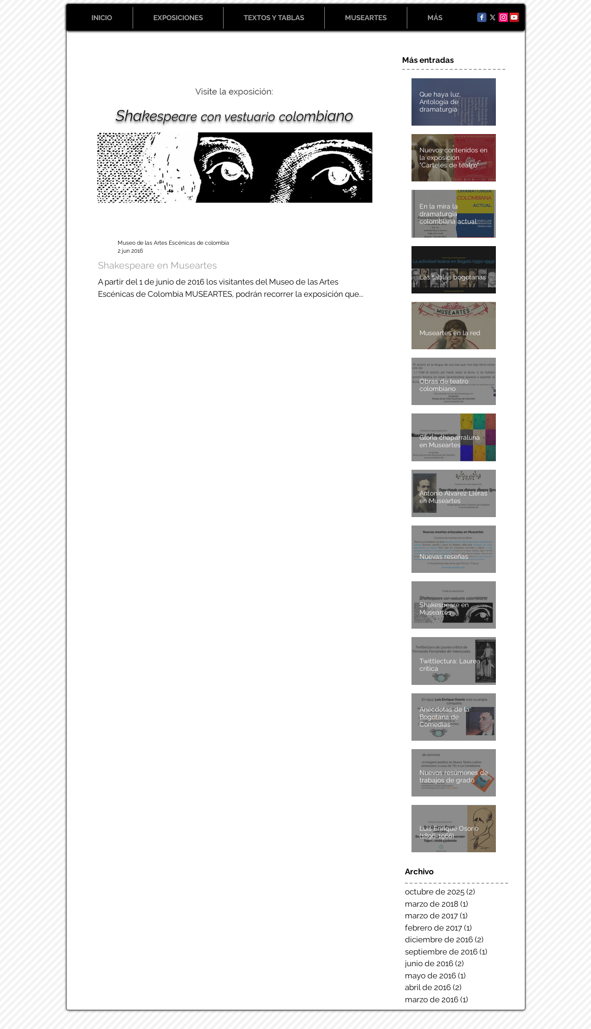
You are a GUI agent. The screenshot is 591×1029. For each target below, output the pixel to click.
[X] (492, 17)
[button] (178, 18)
